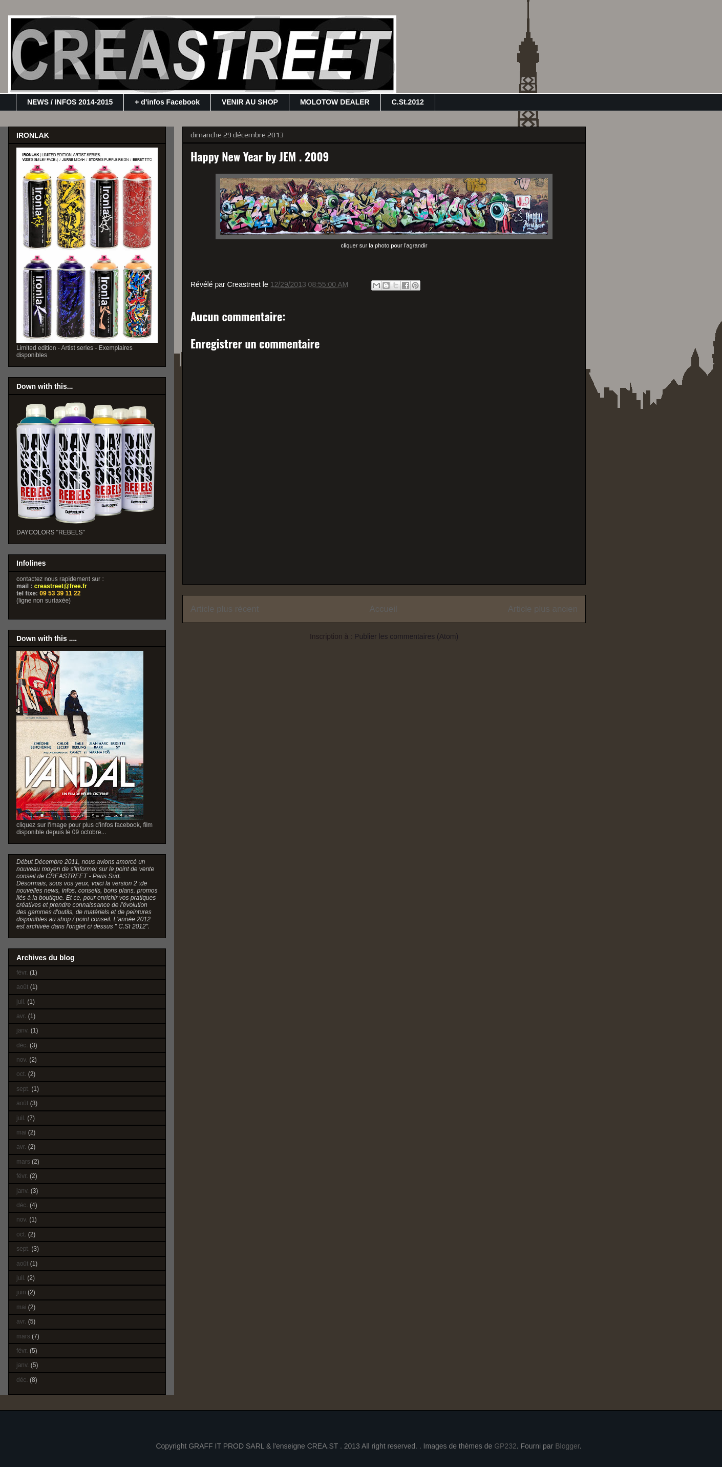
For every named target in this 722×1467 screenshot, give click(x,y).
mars (23, 1161)
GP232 (505, 1446)
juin (21, 1292)
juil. (21, 1001)
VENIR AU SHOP (250, 102)
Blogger (567, 1446)
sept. (23, 1088)
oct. (21, 1074)
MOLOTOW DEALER (335, 102)
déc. (22, 1045)
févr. (22, 972)
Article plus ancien (543, 609)
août (22, 986)
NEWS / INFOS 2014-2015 (70, 102)
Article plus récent (224, 609)
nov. (22, 1059)
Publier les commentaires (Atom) (406, 636)
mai (21, 1132)
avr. (21, 1016)
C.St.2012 (408, 102)
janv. (22, 1030)
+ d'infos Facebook (167, 102)
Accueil (383, 609)
